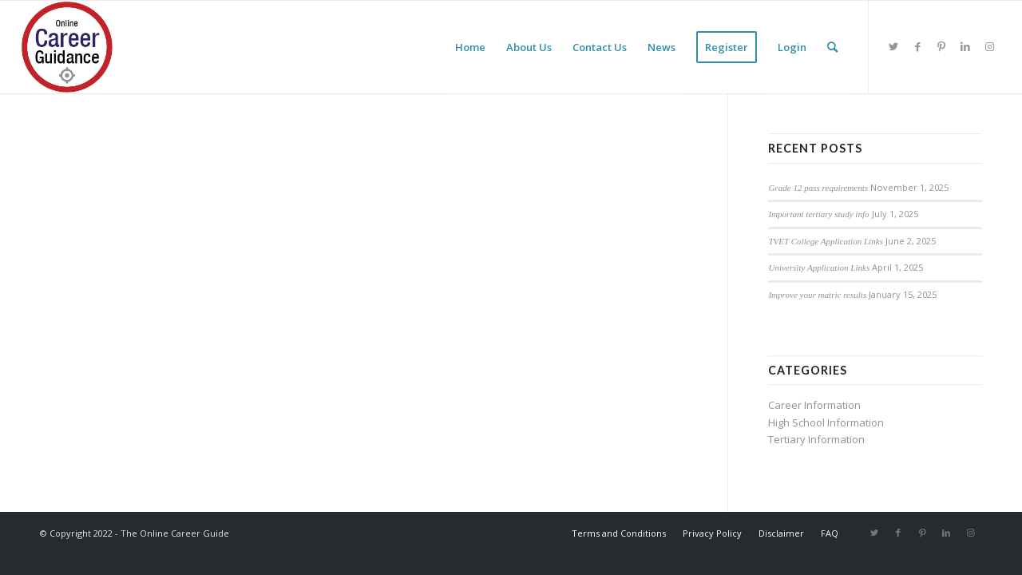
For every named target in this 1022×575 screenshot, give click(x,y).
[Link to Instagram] (989, 46)
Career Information (814, 405)
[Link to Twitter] (893, 46)
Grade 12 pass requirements (818, 187)
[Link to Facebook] (917, 46)
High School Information (826, 422)
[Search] (832, 47)
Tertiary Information (816, 439)
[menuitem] (470, 47)
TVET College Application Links (825, 241)
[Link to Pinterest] (941, 46)
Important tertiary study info (818, 214)
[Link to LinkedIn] (965, 46)
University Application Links (818, 267)
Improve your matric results (817, 294)
